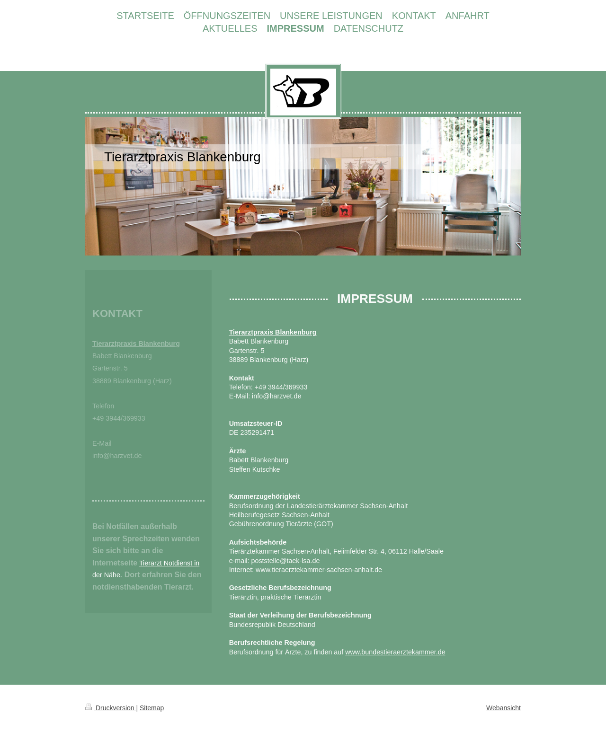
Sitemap (152, 708)
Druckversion (110, 708)
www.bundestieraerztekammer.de (395, 652)
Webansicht (503, 708)
